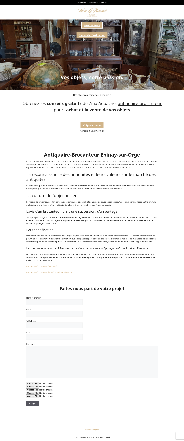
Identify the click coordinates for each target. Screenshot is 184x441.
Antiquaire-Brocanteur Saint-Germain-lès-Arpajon (49, 272)
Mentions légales (92, 429)
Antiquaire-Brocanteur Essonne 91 (42, 266)
